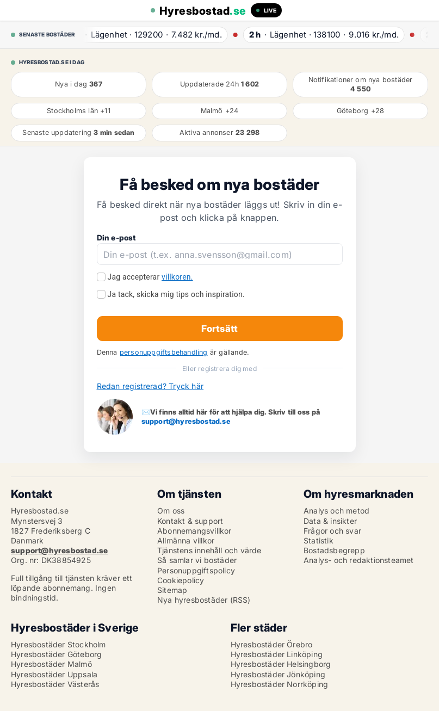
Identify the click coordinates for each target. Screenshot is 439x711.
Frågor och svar (332, 530)
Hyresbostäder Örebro (272, 644)
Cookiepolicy (180, 580)
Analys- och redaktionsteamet (359, 560)
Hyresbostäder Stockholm (58, 644)
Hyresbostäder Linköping (277, 654)
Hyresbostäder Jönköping (278, 674)
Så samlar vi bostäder (197, 560)
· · (149, 34)
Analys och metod (336, 510)
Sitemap (172, 590)
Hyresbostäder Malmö (51, 664)
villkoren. (177, 277)
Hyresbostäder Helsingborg (281, 664)
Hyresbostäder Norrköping (280, 684)
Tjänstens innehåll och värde (209, 550)
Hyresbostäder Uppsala (54, 674)
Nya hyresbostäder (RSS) (204, 599)
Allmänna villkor (185, 540)
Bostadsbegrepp (334, 550)
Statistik (318, 540)
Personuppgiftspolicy (196, 570)
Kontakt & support (190, 520)
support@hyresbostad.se (186, 421)
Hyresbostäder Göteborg (56, 654)
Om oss (170, 510)
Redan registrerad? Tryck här (150, 386)
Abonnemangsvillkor (194, 530)
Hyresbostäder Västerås (55, 684)
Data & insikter (330, 520)
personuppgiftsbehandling (164, 352)
